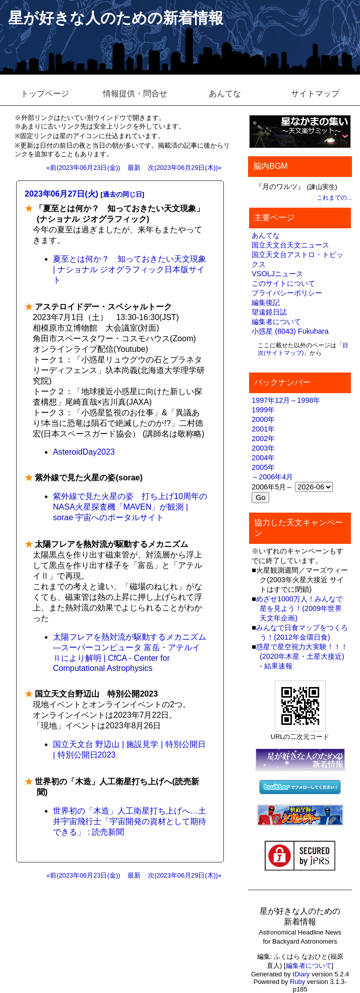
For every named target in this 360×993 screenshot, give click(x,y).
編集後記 (266, 302)
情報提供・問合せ (135, 93)
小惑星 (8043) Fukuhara (290, 331)
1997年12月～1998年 (286, 400)
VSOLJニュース (277, 274)
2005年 (263, 467)
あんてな (225, 93)
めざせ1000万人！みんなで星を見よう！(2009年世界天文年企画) (299, 608)
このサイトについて (283, 283)
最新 (134, 167)
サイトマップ (315, 93)
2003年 (263, 448)
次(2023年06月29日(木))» (184, 167)
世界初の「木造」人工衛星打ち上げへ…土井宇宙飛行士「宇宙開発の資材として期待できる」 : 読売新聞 (129, 821)
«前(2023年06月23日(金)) (83, 167)
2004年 (263, 458)
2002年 (263, 439)
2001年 (263, 429)
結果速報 (278, 666)
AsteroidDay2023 (84, 452)
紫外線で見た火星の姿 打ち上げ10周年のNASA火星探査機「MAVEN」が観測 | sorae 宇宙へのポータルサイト (130, 507)
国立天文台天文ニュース (290, 245)
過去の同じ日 (122, 194)
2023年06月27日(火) (61, 194)
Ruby (297, 981)
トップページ (45, 93)
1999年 (263, 410)
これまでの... (334, 198)
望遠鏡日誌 (269, 312)
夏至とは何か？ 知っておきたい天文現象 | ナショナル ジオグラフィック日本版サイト (129, 269)
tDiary (301, 974)
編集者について (276, 322)
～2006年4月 (272, 477)
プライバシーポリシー (287, 293)
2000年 (263, 419)
